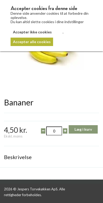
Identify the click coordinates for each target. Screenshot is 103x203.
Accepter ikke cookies (32, 32)
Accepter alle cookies (32, 41)
